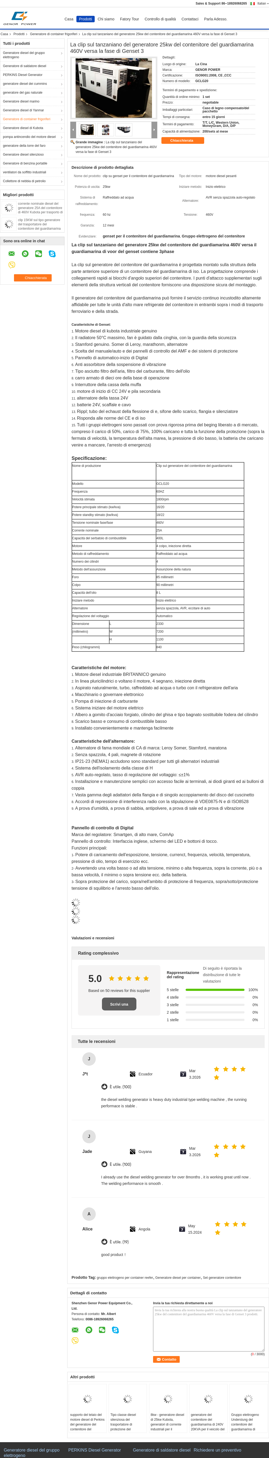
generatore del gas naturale (23, 92)
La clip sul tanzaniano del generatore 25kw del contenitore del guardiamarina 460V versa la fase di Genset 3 (116, 147)
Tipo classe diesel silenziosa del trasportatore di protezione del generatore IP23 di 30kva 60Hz (123, 1427)
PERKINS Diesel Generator (23, 75)
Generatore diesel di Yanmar (23, 110)
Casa (69, 19)
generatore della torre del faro (24, 146)
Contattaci (190, 19)
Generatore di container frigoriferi (53, 34)
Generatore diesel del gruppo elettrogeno (24, 55)
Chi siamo (106, 19)
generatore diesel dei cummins (25, 84)
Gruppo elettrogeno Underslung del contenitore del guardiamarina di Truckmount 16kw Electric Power (245, 1427)
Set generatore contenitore (222, 1278)
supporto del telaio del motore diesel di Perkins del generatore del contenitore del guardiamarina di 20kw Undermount (87, 1427)
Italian (263, 3)
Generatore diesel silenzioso (23, 154)
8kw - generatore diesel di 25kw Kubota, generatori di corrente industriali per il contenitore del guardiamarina (167, 1427)
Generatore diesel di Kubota (23, 128)
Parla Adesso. (215, 19)
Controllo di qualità (160, 19)
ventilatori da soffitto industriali (24, 172)
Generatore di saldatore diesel (24, 66)
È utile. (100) (120, 1087)
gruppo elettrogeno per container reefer (125, 1278)
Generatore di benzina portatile (25, 163)
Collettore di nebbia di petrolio (24, 181)
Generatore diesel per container (178, 1278)
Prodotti (85, 19)
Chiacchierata (185, 140)
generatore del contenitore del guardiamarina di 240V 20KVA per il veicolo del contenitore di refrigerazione (208, 1427)
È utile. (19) (119, 1242)
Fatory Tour (129, 19)
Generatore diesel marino (21, 101)
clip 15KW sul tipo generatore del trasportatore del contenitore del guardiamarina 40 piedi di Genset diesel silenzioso (39, 228)
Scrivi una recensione (119, 1006)
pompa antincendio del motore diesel (29, 137)
